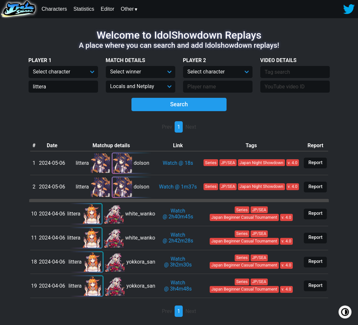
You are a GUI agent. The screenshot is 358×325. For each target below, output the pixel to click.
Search (179, 104)
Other (127, 9)
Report (315, 162)
